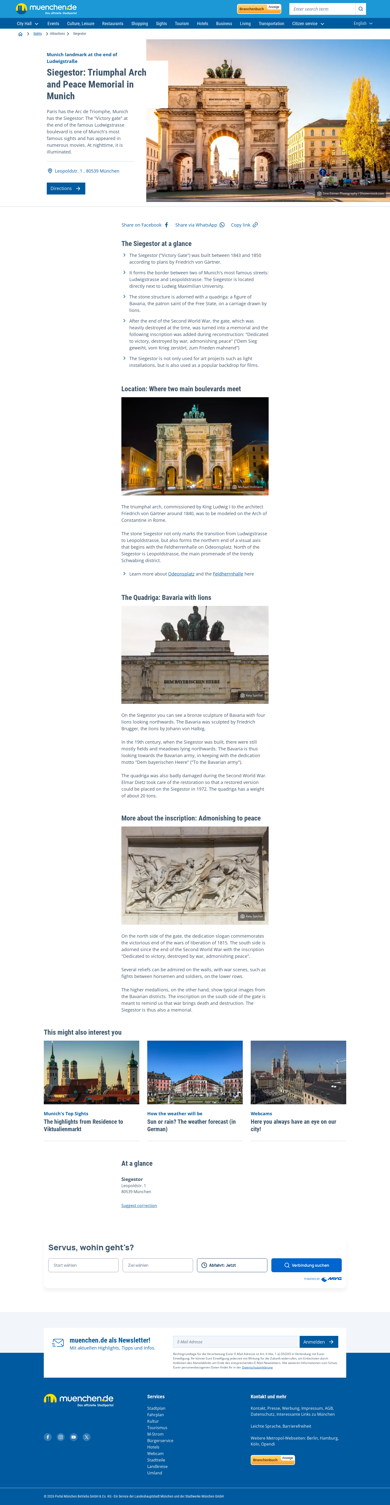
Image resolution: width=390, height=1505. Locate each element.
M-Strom (155, 1434)
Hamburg (329, 1438)
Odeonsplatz (181, 574)
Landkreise (157, 1466)
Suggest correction (139, 1205)
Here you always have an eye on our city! (293, 1125)
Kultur (153, 1421)
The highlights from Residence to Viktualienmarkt (83, 1125)
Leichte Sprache (266, 1426)
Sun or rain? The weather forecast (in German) (191, 1125)
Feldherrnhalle (228, 574)
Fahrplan (155, 1414)
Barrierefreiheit (297, 1426)
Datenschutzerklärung (257, 1367)
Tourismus (157, 1427)
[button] (28, 23)
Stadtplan (156, 1408)
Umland (154, 1473)
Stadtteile (156, 1460)
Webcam (155, 1453)
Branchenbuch (260, 7)
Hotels (153, 1447)
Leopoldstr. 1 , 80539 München (83, 171)
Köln (255, 1444)
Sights (37, 34)
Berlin (312, 1438)
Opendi (268, 1444)
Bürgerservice (160, 1440)
